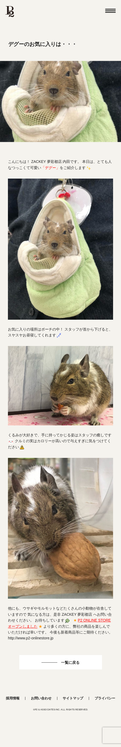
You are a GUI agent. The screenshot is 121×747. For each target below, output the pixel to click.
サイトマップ (73, 698)
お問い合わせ (41, 698)
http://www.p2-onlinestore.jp (30, 638)
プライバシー (105, 698)
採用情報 (13, 698)
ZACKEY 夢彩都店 (46, 161)
